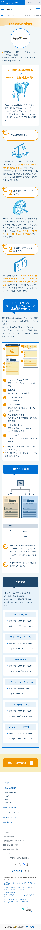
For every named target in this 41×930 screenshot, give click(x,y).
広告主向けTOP (11, 15)
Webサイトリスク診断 (24, 887)
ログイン (6, 853)
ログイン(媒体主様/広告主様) (9, 2)
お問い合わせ (10, 817)
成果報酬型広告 (11, 793)
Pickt (7, 799)
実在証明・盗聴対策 (10, 892)
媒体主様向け (10, 807)
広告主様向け (10, 788)
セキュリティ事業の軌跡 (22, 901)
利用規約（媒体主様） (11, 849)
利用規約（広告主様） (11, 845)
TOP (7, 783)
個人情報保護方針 (9, 836)
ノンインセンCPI (25, 15)
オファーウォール (12, 812)
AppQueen (9, 796)
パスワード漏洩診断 (10, 887)
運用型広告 (9, 802)
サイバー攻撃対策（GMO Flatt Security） (15, 899)
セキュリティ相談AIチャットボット (14, 890)
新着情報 (8, 822)
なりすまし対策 (8, 902)
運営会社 (6, 832)
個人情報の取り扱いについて (13, 841)
